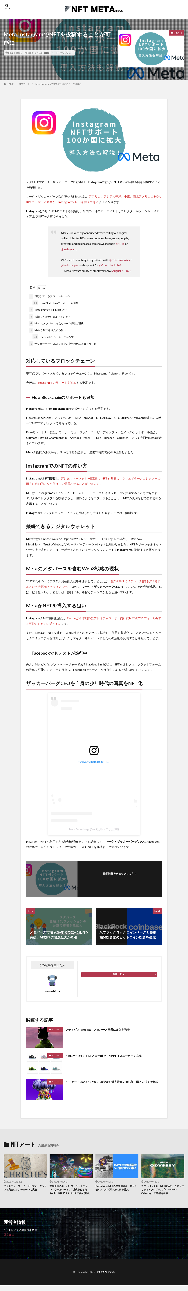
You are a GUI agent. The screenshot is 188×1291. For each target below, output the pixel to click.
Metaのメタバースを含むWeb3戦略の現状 (56, 323)
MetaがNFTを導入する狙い (47, 330)
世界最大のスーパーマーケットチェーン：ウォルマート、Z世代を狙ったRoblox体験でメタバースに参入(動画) (70, 1192)
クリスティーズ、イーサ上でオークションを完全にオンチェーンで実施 (24, 1190)
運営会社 (9, 1240)
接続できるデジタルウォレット (49, 316)
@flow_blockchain (110, 265)
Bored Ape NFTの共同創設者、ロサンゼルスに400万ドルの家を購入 (116, 1190)
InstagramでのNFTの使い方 (48, 309)
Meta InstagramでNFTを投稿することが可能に (58, 84)
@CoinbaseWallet (120, 260)
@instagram (68, 249)
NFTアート (52, 52)
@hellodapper (70, 265)
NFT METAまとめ (105, 1277)
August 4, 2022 (121, 270)
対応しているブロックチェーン (49, 296)
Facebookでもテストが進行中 (53, 336)
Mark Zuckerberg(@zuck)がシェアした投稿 (94, 829)
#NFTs (120, 243)
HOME (10, 84)
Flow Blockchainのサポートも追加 (55, 302)
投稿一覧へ (118, 974)
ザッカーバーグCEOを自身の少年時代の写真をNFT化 (62, 343)
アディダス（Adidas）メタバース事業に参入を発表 (104, 1029)
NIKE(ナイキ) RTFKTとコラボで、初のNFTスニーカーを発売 (110, 1056)
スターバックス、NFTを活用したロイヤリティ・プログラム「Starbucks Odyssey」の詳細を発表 (162, 1192)
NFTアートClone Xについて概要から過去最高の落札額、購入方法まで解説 (113, 1084)
